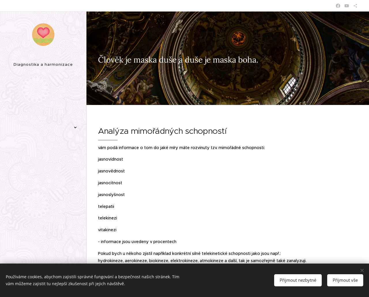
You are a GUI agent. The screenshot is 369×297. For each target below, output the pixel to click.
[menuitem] (43, 89)
